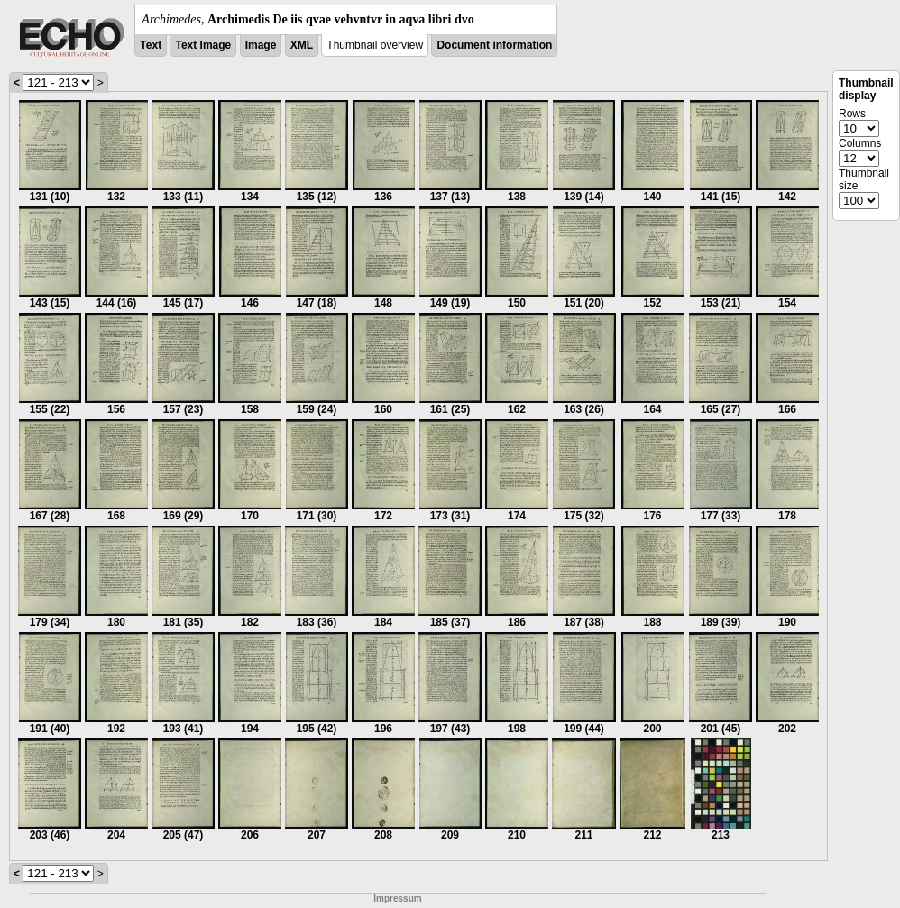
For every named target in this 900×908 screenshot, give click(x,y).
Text (150, 45)
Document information (494, 45)
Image (261, 45)
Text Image (203, 45)
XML (301, 45)
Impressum (397, 898)
